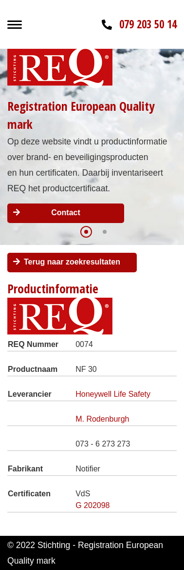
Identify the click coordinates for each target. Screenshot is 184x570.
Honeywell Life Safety (112, 394)
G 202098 (92, 505)
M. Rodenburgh (102, 419)
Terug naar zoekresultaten (72, 262)
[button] (86, 232)
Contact (65, 212)
